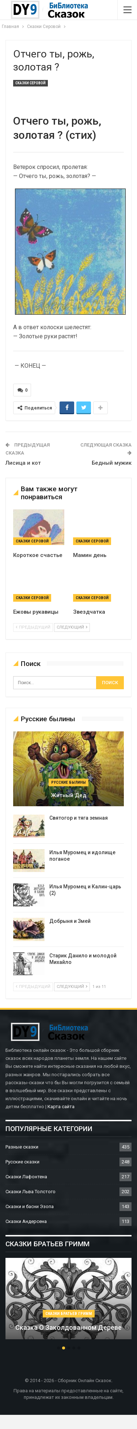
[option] (68, 1302)
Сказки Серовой (30, 83)
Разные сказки (21, 1147)
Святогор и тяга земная (78, 818)
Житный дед (68, 795)
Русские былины (68, 782)
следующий (72, 627)
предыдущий (33, 627)
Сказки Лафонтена (26, 1176)
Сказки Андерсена (26, 1221)
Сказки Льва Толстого (30, 1191)
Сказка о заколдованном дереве (68, 1327)
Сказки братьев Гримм (68, 1313)
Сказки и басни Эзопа (29, 1206)
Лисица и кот (23, 463)
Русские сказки (22, 1161)
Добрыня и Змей (70, 921)
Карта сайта (61, 1106)
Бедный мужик (112, 463)
